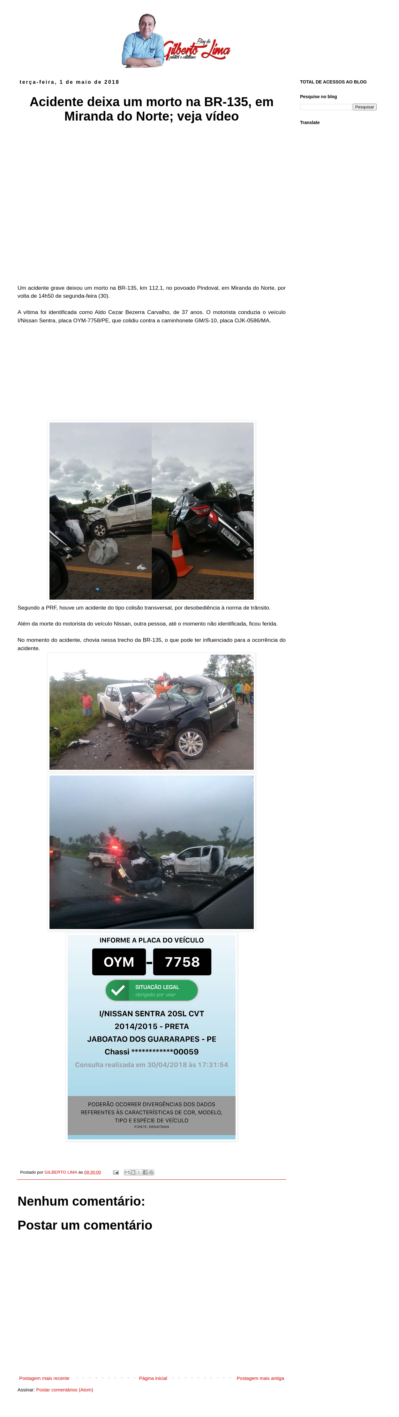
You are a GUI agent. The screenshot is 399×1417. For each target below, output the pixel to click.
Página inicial (153, 1378)
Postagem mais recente (44, 1378)
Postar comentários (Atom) (64, 1389)
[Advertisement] (152, 372)
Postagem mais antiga (260, 1378)
